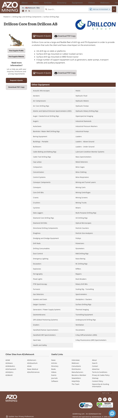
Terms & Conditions (99, 372)
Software (54, 381)
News (53, 360)
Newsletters (76, 378)
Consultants (76, 366)
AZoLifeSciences (33, 372)
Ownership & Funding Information (100, 385)
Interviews (76, 360)
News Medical (32, 369)
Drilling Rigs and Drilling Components (27, 17)
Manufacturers (77, 372)
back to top (106, 393)
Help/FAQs (76, 381)
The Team (75, 384)
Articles (54, 363)
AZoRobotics (10, 366)
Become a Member (79, 375)
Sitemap (95, 378)
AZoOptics (9, 372)
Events (53, 375)
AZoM (8, 360)
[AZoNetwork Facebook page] (26, 11)
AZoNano (9, 363)
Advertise (95, 369)
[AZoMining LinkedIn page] (23, 11)
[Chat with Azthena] (112, 413)
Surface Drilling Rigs (51, 17)
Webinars (75, 363)
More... (113, 2)
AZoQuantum (32, 363)
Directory (53, 2)
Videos (53, 372)
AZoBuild (9, 375)
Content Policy (97, 381)
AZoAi (29, 366)
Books (53, 369)
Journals (54, 378)
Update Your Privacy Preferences (20, 415)
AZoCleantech (11, 369)
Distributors (76, 369)
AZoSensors (31, 360)
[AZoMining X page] (29, 11)
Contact (95, 366)
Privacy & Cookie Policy (100, 375)
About (94, 360)
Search (94, 363)
